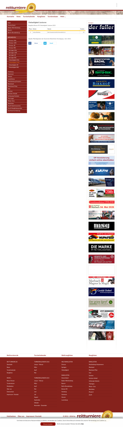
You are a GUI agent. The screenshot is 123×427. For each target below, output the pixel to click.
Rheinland (11, 84)
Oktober (36, 403)
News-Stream (10, 381)
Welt (9, 23)
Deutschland (11, 25)
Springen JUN (13, 52)
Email (50, 43)
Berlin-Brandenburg (14, 32)
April (35, 370)
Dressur (64, 364)
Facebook (35, 43)
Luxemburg (11, 79)
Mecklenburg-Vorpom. (14, 81)
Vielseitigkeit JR (13, 65)
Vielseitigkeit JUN (14, 62)
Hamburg (10, 71)
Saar (9, 88)
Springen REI (12, 57)
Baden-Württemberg (14, 27)
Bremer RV (12, 37)
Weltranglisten (67, 355)
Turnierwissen (53, 16)
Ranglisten (41, 16)
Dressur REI (12, 48)
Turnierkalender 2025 (41, 378)
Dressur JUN (12, 43)
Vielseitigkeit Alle (14, 60)
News (19, 16)
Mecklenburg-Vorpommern (96, 364)
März (35, 367)
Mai (35, 373)
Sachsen (10, 91)
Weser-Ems (11, 101)
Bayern (10, 30)
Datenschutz (10, 391)
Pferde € (91, 392)
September (37, 400)
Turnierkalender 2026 (41, 362)
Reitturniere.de (12, 355)
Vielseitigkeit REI (14, 67)
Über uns (9, 389)
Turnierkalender (29, 16)
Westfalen (11, 103)
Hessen (10, 76)
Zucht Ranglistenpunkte (15, 108)
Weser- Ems (92, 386)
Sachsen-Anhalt (12, 93)
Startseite (10, 16)
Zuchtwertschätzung (14, 110)
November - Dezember (40, 405)
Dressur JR (12, 45)
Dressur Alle (12, 40)
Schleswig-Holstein (13, 96)
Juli (35, 394)
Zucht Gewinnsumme (14, 106)
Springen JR (12, 55)
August (36, 397)
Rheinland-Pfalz (12, 86)
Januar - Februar (38, 364)
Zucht (90, 395)
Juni (35, 391)
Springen (64, 367)
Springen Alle (13, 50)
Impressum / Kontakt (13, 394)
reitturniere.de (12, 362)
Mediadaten (10, 386)
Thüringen (11, 98)
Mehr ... (63, 16)
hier (82, 424)
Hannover (11, 74)
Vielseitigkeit (65, 370)
